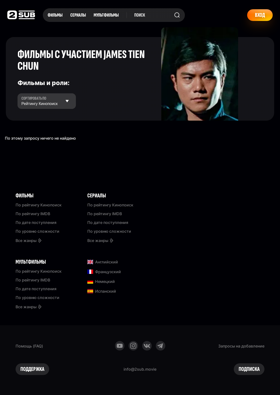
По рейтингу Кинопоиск (39, 204)
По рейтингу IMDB (33, 213)
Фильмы (55, 15)
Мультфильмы (106, 15)
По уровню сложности (37, 231)
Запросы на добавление (241, 346)
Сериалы (78, 15)
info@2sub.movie (140, 369)
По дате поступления (36, 222)
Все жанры (29, 240)
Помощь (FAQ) (29, 346)
